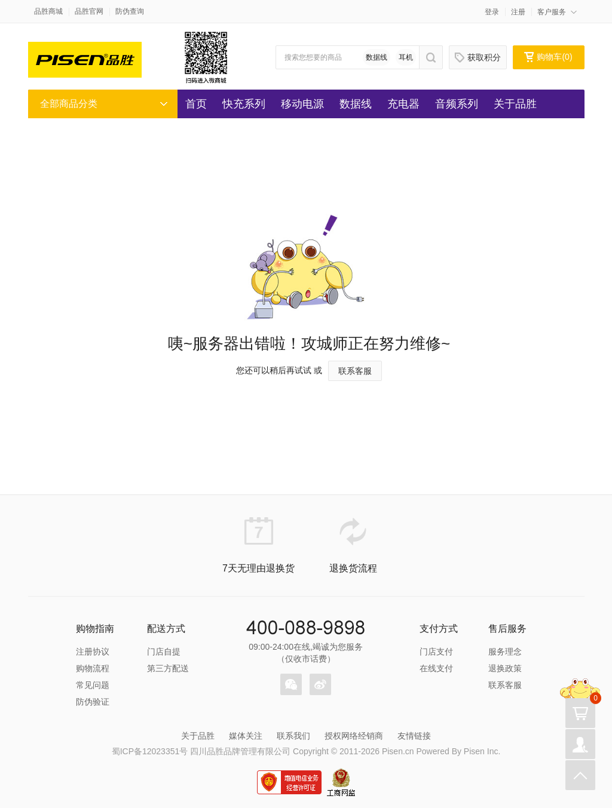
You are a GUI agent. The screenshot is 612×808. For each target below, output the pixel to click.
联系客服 (355, 371)
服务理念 (505, 651)
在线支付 (436, 668)
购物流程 (92, 668)
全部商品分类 (68, 104)
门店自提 (163, 651)
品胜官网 (89, 11)
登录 (492, 12)
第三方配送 (168, 668)
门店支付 (436, 651)
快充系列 (243, 104)
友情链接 (414, 736)
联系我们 (293, 736)
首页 (196, 104)
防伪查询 (129, 11)
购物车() (548, 57)
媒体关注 (245, 736)
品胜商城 (48, 11)
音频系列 (456, 104)
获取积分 (478, 57)
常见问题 (92, 685)
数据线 (376, 57)
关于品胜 (515, 104)
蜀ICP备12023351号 (150, 751)
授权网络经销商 (354, 736)
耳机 (406, 57)
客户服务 (551, 12)
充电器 (403, 104)
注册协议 (92, 651)
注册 (518, 12)
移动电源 (302, 104)
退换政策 (505, 668)
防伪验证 (92, 701)
